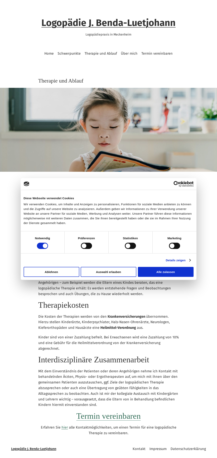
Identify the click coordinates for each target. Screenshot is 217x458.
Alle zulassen (165, 272)
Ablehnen (51, 272)
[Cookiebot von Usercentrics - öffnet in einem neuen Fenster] (176, 184)
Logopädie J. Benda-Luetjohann (108, 22)
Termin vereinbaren (108, 416)
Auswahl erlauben (108, 272)
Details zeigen (176, 260)
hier (65, 427)
